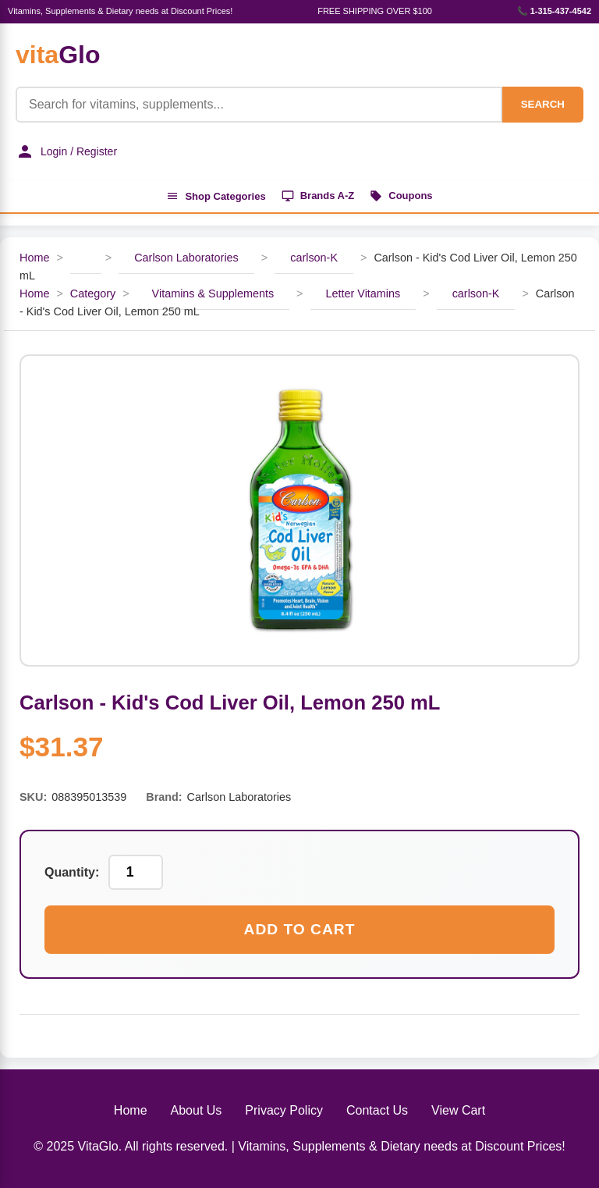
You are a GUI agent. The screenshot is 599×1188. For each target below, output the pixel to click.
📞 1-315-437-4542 (554, 11)
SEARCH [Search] (543, 104)
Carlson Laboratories (186, 257)
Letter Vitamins (363, 293)
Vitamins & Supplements (213, 293)
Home (34, 257)
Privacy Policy (284, 1110)
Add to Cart (300, 929)
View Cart (458, 1110)
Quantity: (71, 872)
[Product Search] (259, 105)
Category (92, 293)
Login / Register (66, 151)
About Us (196, 1110)
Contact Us (377, 1110)
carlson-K (314, 257)
